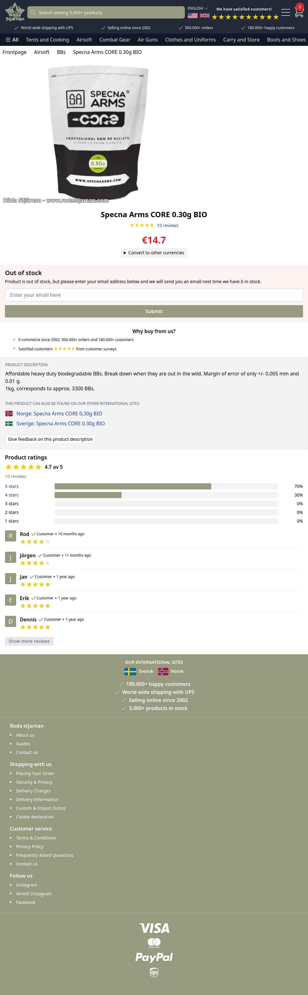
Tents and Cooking (47, 39)
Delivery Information (37, 799)
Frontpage (14, 52)
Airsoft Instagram (34, 893)
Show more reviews (29, 641)
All (12, 39)
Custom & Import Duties (41, 808)
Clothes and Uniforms (190, 39)
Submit (154, 311)
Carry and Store (241, 39)
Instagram (26, 885)
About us (25, 735)
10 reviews (154, 225)
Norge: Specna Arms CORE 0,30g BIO (53, 413)
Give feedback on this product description (50, 439)
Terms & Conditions (36, 838)
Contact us (27, 752)
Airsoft (84, 39)
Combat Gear (114, 39)
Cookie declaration (35, 817)
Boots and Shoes (286, 39)
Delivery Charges (33, 791)
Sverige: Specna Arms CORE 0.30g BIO (55, 423)
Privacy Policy (29, 846)
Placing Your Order (35, 773)
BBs (61, 52)
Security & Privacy (34, 782)
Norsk (171, 671)
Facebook (26, 902)
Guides (23, 744)
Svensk (138, 671)
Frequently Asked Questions (44, 855)
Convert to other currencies (156, 253)
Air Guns (148, 39)
